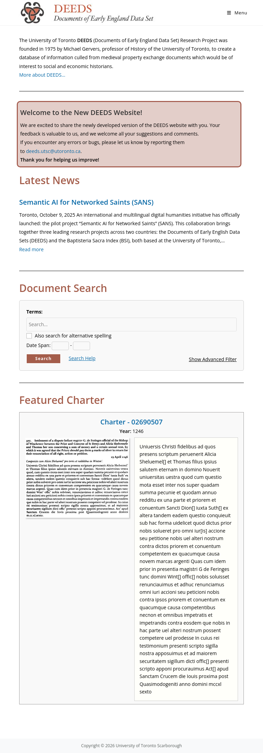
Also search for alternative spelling (73, 335)
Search (43, 358)
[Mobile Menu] (237, 13)
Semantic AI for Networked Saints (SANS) (86, 202)
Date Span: (38, 345)
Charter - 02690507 (131, 421)
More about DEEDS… (42, 75)
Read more (31, 249)
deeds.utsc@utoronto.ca (53, 151)
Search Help (82, 358)
